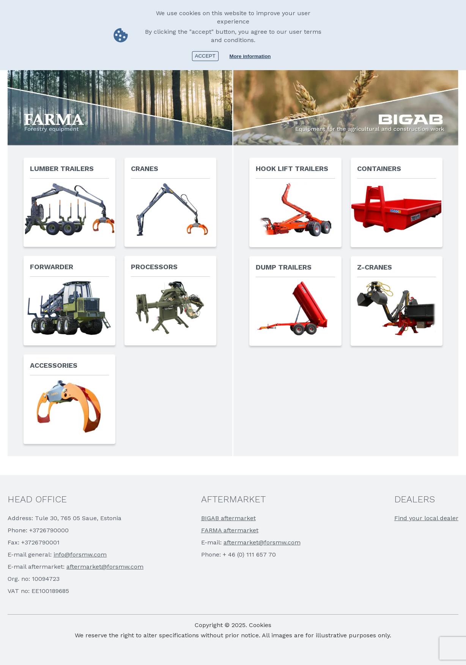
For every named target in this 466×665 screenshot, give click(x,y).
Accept (205, 56)
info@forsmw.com (80, 554)
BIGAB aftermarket (228, 518)
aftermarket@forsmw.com (104, 566)
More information (250, 56)
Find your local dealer (426, 518)
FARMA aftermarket (229, 530)
